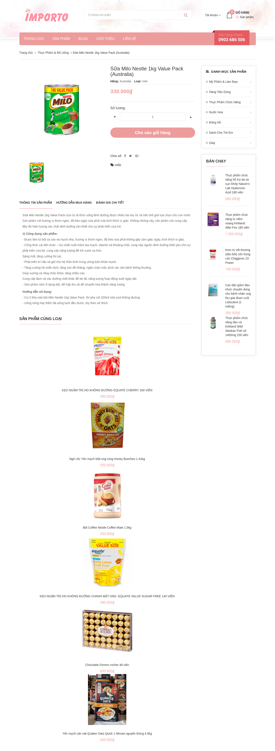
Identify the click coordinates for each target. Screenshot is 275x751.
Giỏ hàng (242, 12)
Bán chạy (216, 161)
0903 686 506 (232, 39)
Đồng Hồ (215, 122)
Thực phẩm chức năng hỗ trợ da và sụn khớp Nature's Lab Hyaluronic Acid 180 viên (237, 184)
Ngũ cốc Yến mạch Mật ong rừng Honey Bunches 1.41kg (107, 459)
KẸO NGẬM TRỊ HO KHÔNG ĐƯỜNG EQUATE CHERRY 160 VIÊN (107, 390)
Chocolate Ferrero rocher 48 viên (107, 665)
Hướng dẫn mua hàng (74, 202)
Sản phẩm (61, 39)
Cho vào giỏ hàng (153, 132)
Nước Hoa (216, 112)
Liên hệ (129, 39)
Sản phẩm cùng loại (40, 319)
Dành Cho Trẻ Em (221, 132)
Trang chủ (34, 39)
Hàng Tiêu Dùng (220, 92)
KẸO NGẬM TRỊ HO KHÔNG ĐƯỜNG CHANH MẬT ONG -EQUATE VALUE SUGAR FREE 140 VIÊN (107, 596)
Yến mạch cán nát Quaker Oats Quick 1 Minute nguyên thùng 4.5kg (107, 733)
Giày (212, 143)
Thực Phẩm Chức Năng (225, 102)
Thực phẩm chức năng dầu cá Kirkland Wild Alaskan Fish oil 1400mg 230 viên (236, 326)
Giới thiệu (105, 39)
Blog (83, 39)
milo (118, 165)
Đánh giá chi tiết (110, 202)
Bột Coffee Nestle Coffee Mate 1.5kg (107, 527)
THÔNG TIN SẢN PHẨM (35, 202)
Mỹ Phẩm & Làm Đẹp (223, 81)
